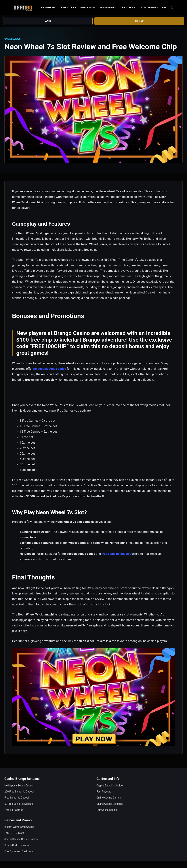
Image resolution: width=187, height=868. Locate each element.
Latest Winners (149, 7)
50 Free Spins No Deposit (18, 803)
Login (47, 21)
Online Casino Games (108, 797)
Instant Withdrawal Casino (19, 826)
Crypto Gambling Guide (109, 785)
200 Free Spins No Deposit (19, 791)
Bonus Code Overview (16, 845)
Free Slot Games (13, 809)
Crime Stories (68, 7)
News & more (87, 7)
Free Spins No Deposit (17, 797)
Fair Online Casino (106, 809)
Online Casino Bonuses (109, 803)
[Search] (172, 7)
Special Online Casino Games (21, 839)
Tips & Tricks (127, 7)
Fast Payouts (103, 791)
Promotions (48, 7)
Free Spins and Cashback (18, 851)
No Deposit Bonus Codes (18, 785)
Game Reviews (108, 7)
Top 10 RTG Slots (14, 833)
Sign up (139, 21)
